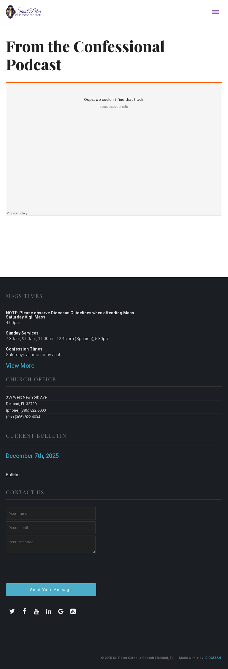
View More (20, 365)
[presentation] (51, 570)
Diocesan (213, 658)
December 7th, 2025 (32, 455)
